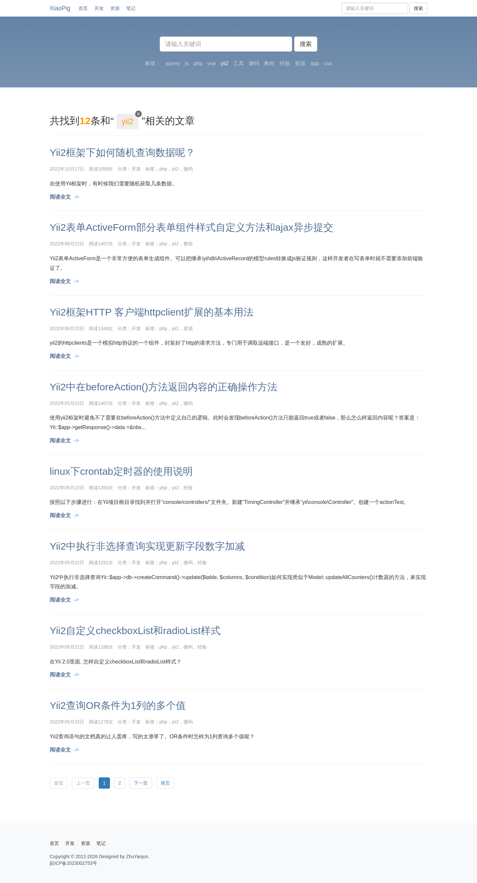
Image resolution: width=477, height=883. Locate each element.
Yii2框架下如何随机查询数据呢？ (122, 152)
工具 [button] (238, 63)
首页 (83, 8)
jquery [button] (173, 63)
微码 (188, 169)
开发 (99, 8)
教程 (188, 243)
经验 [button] (285, 63)
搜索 (418, 8)
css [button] (328, 63)
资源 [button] (300, 63)
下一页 (141, 783)
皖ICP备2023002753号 (73, 863)
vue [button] (211, 63)
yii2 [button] (225, 63)
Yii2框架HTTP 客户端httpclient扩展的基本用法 (151, 312)
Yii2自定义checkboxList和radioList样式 (135, 630)
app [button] (314, 63)
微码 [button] (254, 63)
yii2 (175, 169)
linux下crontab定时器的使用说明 (121, 471)
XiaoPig (60, 8)
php (163, 169)
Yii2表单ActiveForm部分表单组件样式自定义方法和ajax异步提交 (191, 227)
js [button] (187, 63)
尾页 (165, 783)
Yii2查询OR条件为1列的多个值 (118, 705)
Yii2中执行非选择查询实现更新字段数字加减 (147, 546)
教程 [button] (269, 63)
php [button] (198, 63)
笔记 (130, 8)
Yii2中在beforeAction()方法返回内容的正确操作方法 (163, 386)
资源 (115, 8)
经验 (188, 487)
